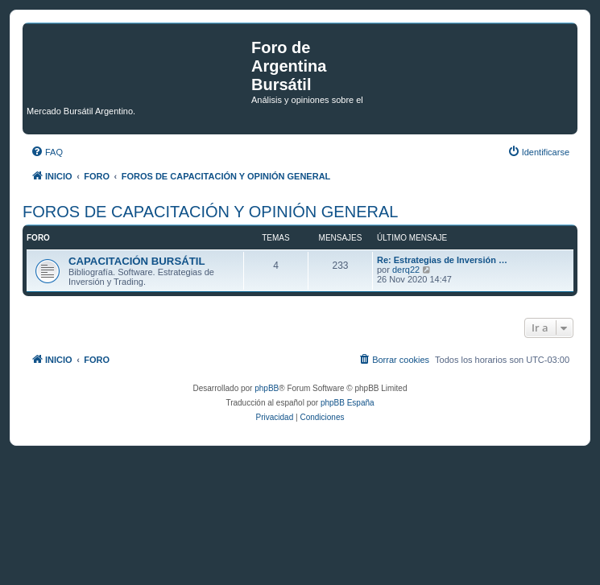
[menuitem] (47, 152)
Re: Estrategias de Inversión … (442, 260)
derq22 (406, 269)
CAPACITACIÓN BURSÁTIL (136, 261)
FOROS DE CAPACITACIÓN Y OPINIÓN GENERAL (210, 211)
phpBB (266, 388)
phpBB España (347, 402)
